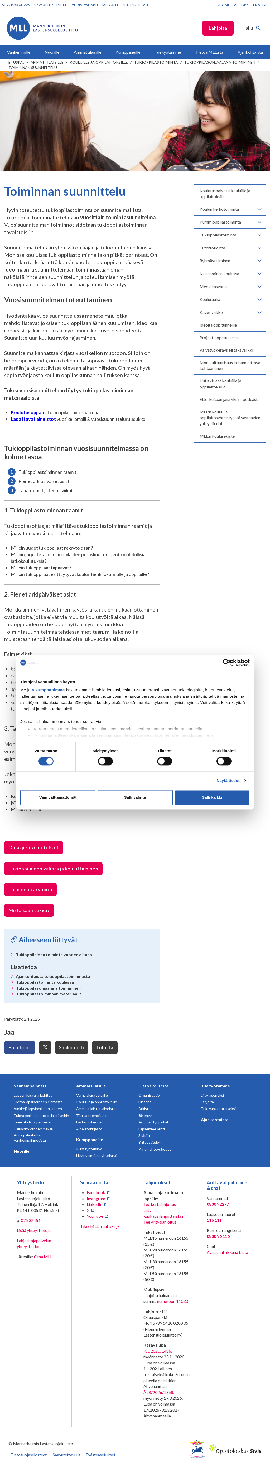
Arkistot (145, 1108)
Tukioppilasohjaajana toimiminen (219, 62)
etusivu (16, 62)
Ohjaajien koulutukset (33, 847)
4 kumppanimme (48, 690)
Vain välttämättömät (58, 797)
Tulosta (104, 1047)
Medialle (110, 5)
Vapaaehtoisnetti (51, 5)
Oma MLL (43, 1256)
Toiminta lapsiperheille (32, 1122)
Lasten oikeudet (89, 1122)
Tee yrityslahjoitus (159, 1221)
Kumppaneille (89, 1139)
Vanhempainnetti (30, 1085)
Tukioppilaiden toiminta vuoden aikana (54, 954)
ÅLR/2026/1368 (158, 1392)
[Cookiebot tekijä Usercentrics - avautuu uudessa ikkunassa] (227, 663)
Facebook (19, 1047)
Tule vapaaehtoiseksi (218, 1108)
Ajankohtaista (215, 1119)
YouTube (95, 1216)
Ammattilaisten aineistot (96, 1108)
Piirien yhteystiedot (154, 1149)
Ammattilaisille (47, 62)
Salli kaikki (212, 797)
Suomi (223, 5)
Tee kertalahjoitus (159, 1204)
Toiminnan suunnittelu (32, 67)
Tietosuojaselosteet (29, 1454)
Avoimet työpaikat (153, 1122)
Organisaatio (149, 1095)
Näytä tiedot (228, 780)
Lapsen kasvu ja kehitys (33, 1095)
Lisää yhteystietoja (34, 1230)
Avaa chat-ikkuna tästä (227, 1252)
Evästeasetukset (100, 1454)
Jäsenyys (145, 1115)
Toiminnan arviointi (30, 889)
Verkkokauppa (16, 5)
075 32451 (31, 1220)
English (260, 5)
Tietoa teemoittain (92, 1115)
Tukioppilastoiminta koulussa (45, 981)
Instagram (96, 1198)
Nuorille (21, 1151)
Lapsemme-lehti (151, 1129)
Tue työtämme (215, 1085)
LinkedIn (94, 1204)
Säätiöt (144, 1135)
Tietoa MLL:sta (153, 1085)
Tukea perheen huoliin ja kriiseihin (41, 1115)
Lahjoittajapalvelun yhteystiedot (34, 1243)
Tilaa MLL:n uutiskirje (99, 1226)
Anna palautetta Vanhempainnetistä (30, 1137)
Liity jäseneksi (212, 1095)
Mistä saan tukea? (29, 910)
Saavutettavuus (66, 1454)
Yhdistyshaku (85, 5)
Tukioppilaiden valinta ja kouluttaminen (53, 868)
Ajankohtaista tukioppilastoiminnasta (53, 976)
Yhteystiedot (136, 5)
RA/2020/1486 (157, 1350)
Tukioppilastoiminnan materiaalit (48, 993)
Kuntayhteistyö (89, 1149)
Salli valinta (135, 797)
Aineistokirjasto (89, 1129)
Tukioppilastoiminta (156, 62)
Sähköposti (71, 1047)
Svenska (241, 5)
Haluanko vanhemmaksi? (34, 1129)
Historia (144, 1102)
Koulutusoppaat (28, 412)
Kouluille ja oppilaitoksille (99, 62)
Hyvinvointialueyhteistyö (96, 1155)
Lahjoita (218, 28)
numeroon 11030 (172, 1301)
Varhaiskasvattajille (92, 1095)
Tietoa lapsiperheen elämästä (38, 1102)
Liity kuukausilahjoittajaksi (163, 1213)
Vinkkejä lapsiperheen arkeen (38, 1108)
